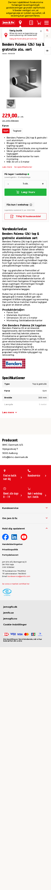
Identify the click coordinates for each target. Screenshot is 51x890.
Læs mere (7, 167)
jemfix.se (8, 613)
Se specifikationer (23, 167)
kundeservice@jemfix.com (19, 576)
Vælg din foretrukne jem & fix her (23, 39)
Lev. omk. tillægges (10, 121)
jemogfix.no (10, 618)
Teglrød (17, 131)
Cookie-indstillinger (15, 624)
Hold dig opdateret (13, 528)
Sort (5, 131)
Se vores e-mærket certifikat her (16, 584)
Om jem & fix (9, 518)
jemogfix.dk (10, 607)
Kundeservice (10, 508)
